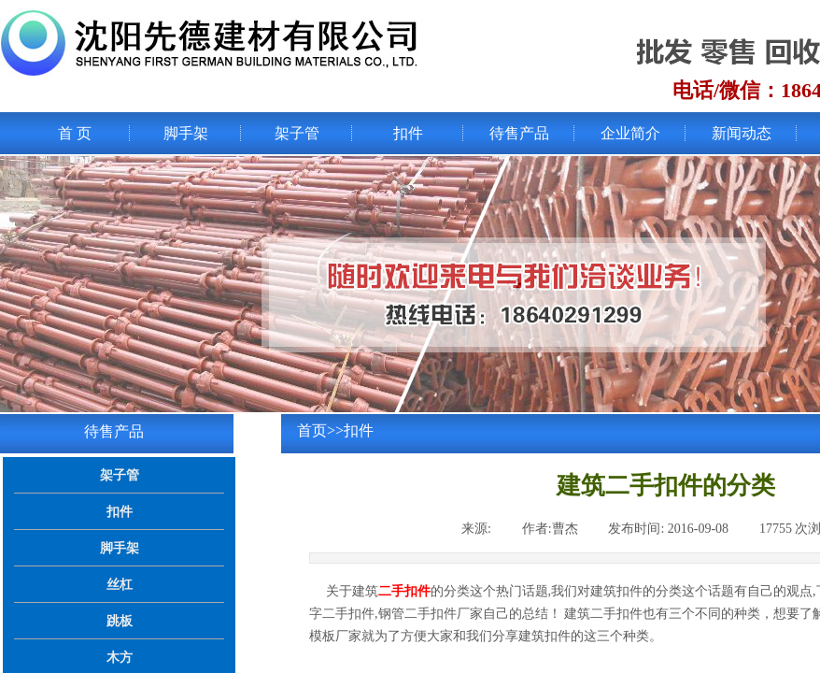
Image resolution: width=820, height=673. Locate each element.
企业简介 (630, 133)
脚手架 (185, 133)
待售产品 (519, 133)
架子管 (297, 133)
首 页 (75, 133)
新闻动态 (741, 133)
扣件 (408, 133)
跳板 (119, 620)
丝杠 (119, 584)
